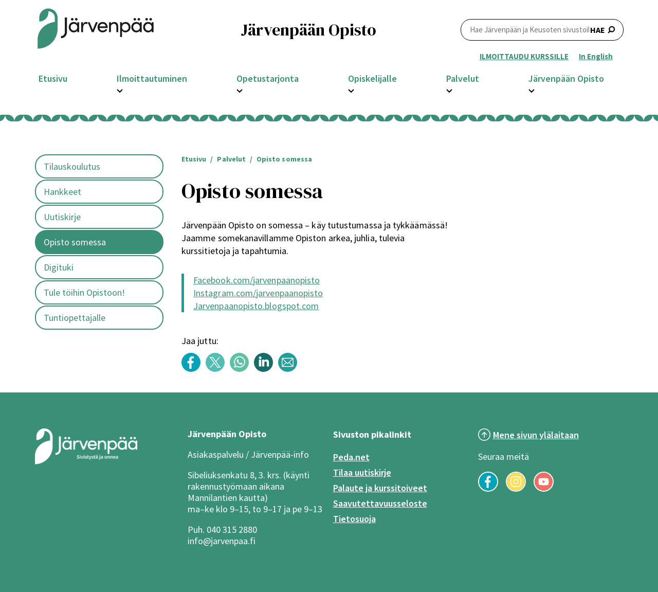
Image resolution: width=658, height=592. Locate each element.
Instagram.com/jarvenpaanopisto (258, 293)
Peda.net (351, 457)
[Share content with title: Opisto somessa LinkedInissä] (266, 369)
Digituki (59, 267)
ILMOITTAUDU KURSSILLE (524, 56)
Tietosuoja (354, 519)
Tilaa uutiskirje (362, 472)
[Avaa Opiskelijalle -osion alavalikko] (351, 89)
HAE (542, 29)
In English (596, 56)
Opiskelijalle (372, 78)
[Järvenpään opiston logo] (96, 29)
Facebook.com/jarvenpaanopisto (256, 280)
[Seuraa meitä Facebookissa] (488, 488)
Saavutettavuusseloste (380, 503)
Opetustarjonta (267, 78)
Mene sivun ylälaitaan (536, 435)
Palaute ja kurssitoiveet (380, 488)
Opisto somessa (75, 242)
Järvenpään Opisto (566, 78)
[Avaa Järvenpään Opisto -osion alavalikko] (531, 89)
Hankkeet (62, 192)
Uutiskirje (62, 217)
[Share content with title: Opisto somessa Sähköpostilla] (290, 369)
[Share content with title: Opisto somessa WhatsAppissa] (242, 369)
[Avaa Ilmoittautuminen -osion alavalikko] (120, 89)
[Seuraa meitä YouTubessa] (544, 488)
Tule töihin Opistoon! (84, 292)
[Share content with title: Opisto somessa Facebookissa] (193, 369)
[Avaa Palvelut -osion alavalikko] (449, 89)
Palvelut (462, 78)
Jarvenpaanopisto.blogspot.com (256, 306)
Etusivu (53, 78)
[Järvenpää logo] (86, 462)
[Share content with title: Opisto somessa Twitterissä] (218, 369)
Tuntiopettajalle (74, 318)
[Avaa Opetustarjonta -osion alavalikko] (239, 89)
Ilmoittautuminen (152, 78)
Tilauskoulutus (72, 166)
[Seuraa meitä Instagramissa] (516, 488)
